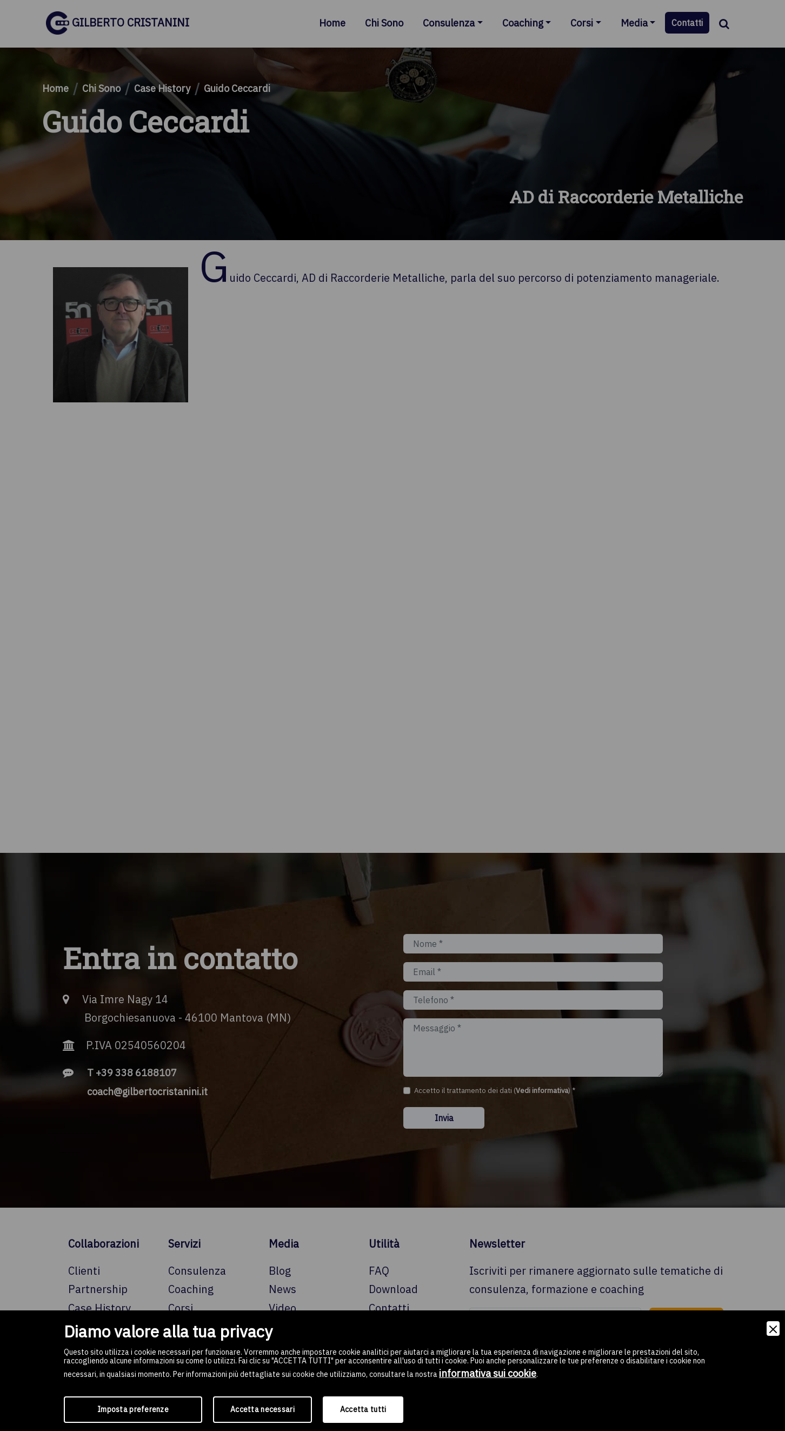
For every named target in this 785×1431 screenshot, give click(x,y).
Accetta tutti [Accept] (363, 1409)
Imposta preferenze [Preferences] (133, 1409)
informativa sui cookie (487, 1373)
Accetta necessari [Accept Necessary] (262, 1409)
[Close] (773, 1328)
